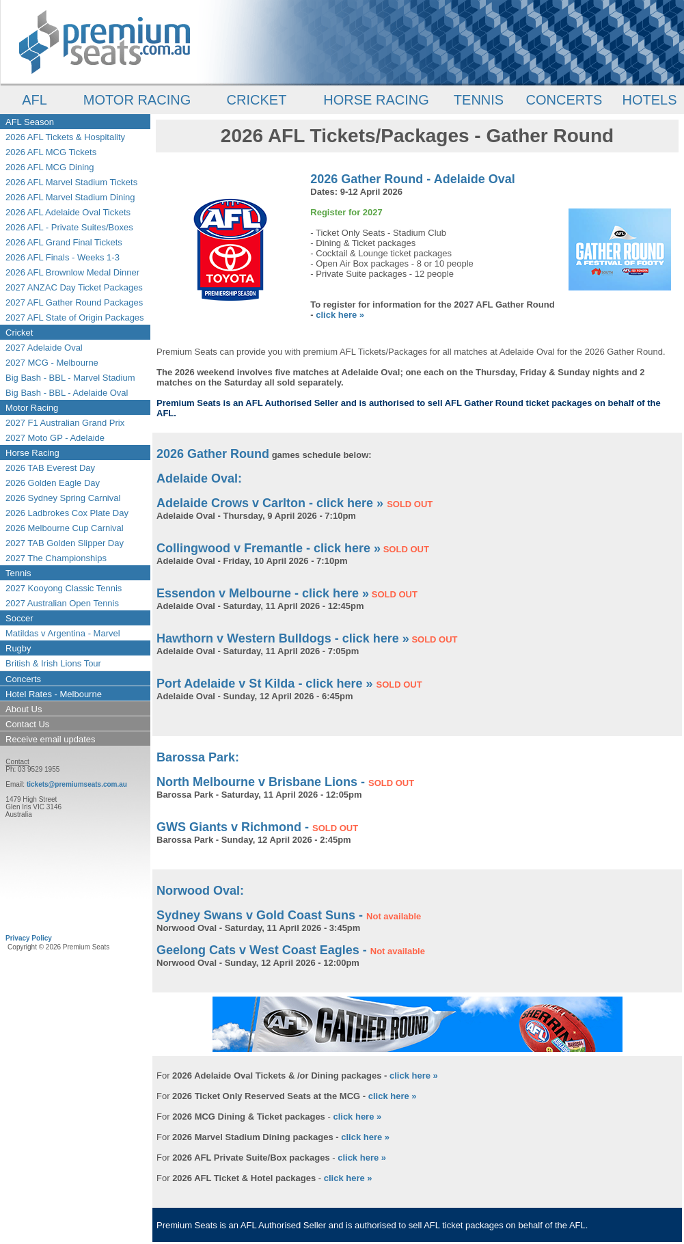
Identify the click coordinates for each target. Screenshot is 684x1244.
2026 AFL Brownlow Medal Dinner (72, 272)
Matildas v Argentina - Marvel (62, 633)
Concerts (23, 679)
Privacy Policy (28, 938)
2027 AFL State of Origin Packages (74, 317)
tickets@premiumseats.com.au (77, 784)
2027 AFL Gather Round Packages (74, 302)
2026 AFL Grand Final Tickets (63, 242)
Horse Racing (32, 453)
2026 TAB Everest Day (50, 468)
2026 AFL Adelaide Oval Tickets (68, 212)
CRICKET (257, 99)
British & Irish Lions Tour (53, 663)
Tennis (18, 573)
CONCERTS (564, 99)
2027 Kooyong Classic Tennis (63, 588)
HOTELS (649, 99)
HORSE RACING (375, 99)
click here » (340, 315)
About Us (23, 709)
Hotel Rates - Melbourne (53, 694)
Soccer (19, 618)
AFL (34, 99)
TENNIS (479, 99)
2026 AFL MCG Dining (49, 167)
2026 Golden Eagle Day (52, 483)
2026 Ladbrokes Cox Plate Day (66, 513)
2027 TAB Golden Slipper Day (64, 543)
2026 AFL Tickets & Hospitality (65, 137)
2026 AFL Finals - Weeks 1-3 (62, 257)
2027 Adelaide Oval (44, 347)
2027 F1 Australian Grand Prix (64, 423)
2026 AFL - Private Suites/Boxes (69, 227)
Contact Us (27, 724)
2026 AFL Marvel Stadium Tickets (71, 182)
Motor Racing (31, 408)
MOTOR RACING (137, 99)
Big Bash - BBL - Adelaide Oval (66, 393)
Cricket (19, 332)
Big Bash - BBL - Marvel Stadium (70, 378)
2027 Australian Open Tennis (62, 603)
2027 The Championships (56, 558)
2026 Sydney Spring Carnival (62, 498)
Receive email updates (50, 739)
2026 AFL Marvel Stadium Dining (70, 197)
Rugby (18, 648)
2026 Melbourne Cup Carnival (64, 528)
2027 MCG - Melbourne (51, 362)
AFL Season (29, 122)
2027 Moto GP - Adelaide (55, 438)
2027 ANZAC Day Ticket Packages (74, 287)
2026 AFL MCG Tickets (50, 152)
